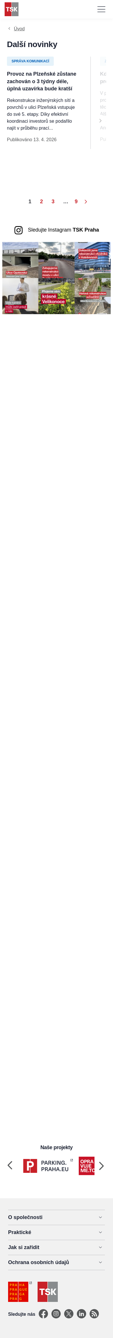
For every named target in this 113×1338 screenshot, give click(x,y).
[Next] (100, 120)
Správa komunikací (30, 61)
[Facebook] (43, 1314)
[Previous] (9, 1165)
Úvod (19, 28)
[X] (68, 1314)
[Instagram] (56, 1314)
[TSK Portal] (94, 1314)
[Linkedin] (81, 1314)
